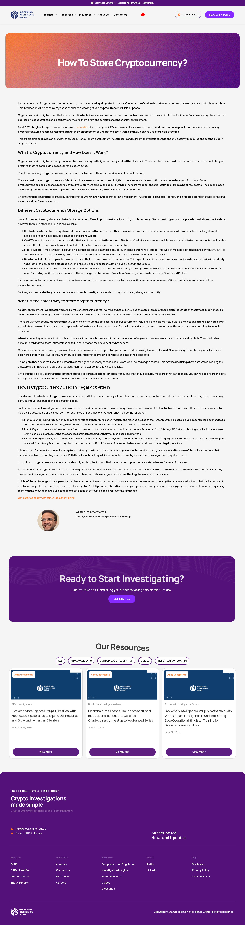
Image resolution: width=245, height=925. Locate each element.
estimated (82, 127)
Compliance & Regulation (116, 660)
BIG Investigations (22, 762)
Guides (145, 660)
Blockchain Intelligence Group (105, 765)
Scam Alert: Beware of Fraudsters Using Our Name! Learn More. (124, 3)
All (60, 660)
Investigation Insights (172, 660)
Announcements (81, 660)
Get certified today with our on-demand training (46, 498)
